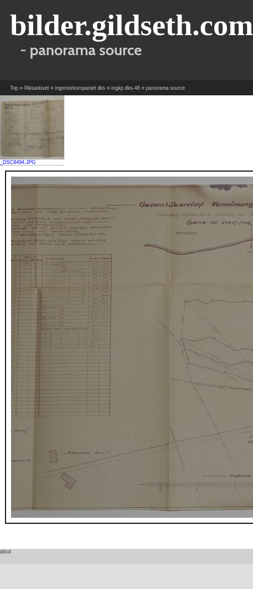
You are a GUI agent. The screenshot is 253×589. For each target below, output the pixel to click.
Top (14, 88)
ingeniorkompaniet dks (80, 88)
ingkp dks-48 (125, 88)
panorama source (165, 88)
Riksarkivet (36, 88)
